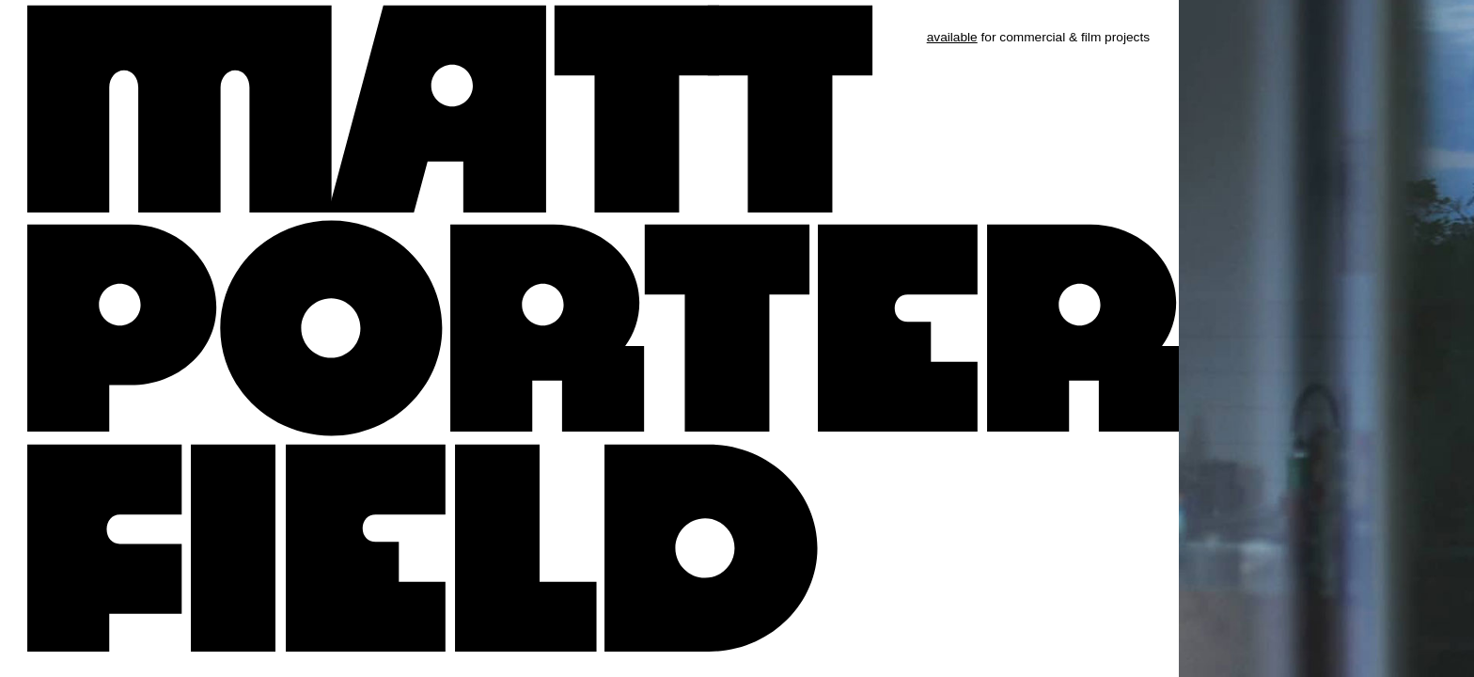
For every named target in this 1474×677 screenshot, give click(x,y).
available (952, 37)
